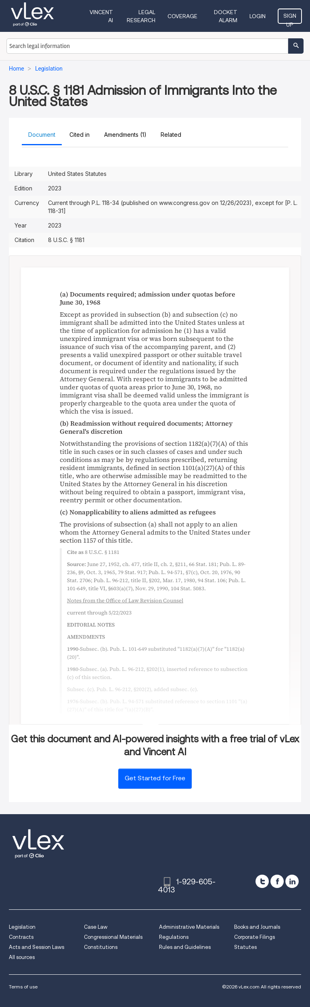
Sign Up (289, 18)
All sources (22, 957)
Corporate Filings (254, 937)
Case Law (95, 927)
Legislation (22, 927)
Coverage (182, 16)
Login (257, 16)
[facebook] (277, 881)
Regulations (174, 937)
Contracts (21, 937)
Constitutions (100, 947)
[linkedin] (292, 881)
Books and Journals (257, 927)
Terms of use (23, 986)
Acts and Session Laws (36, 947)
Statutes (245, 947)
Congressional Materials (113, 937)
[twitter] (262, 881)
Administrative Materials (189, 927)
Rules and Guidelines (185, 947)
